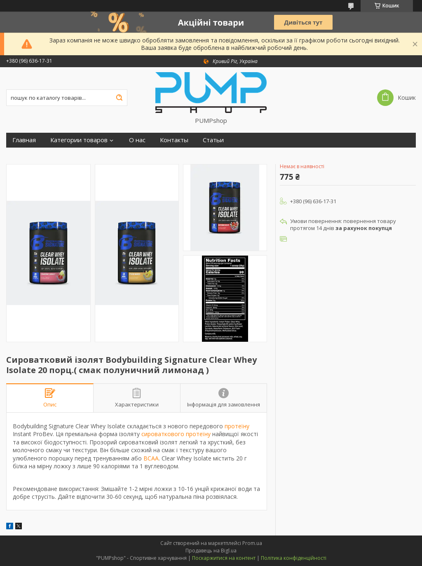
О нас (137, 140)
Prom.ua (252, 543)
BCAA (151, 458)
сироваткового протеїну (176, 434)
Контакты (174, 140)
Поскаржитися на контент (224, 557)
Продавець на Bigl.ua (211, 550)
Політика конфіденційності (293, 557)
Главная (24, 140)
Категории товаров (79, 140)
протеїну (237, 426)
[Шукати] (119, 97)
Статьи (213, 140)
